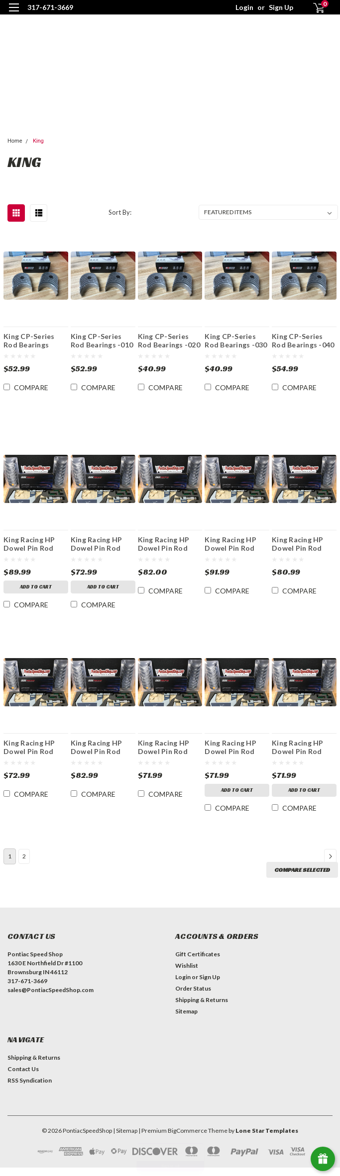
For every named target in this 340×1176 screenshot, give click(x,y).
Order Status (193, 997)
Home (14, 141)
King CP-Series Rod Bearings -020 (169, 340)
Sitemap (186, 1019)
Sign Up (281, 7)
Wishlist (186, 974)
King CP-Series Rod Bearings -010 (102, 340)
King (38, 141)
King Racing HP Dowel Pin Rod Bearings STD (230, 747)
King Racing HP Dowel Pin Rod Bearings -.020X (30, 747)
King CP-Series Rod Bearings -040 (303, 340)
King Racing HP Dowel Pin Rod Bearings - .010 (29, 543)
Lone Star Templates (266, 1139)
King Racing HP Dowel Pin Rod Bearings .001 (164, 747)
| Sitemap (125, 1139)
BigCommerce (187, 1139)
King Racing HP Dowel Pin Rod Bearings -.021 (96, 747)
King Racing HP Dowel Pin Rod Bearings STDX (298, 747)
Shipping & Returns (201, 1008)
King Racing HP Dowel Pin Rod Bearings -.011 (298, 543)
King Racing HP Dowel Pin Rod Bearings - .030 (164, 543)
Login (244, 7)
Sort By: (120, 212)
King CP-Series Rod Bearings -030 (236, 340)
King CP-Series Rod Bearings (29, 340)
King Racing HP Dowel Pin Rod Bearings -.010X (231, 543)
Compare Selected (302, 878)
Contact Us (23, 1077)
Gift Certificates (197, 962)
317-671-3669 (50, 7)
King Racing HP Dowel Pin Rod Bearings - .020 (96, 543)
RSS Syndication (29, 1088)
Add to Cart (36, 587)
